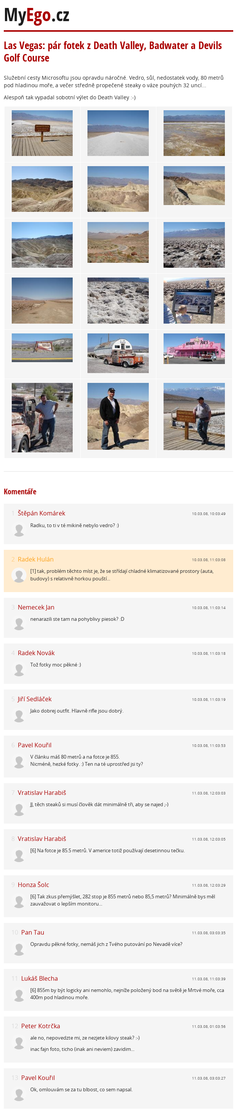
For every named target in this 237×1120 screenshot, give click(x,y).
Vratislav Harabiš (42, 792)
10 (14, 932)
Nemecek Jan (36, 607)
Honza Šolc (33, 885)
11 (14, 979)
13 (14, 1078)
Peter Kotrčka (40, 1026)
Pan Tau (32, 932)
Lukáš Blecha (39, 978)
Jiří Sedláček (34, 699)
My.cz (36, 14)
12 (14, 1026)
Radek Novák (36, 653)
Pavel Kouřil (34, 745)
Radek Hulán (36, 559)
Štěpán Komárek (41, 513)
